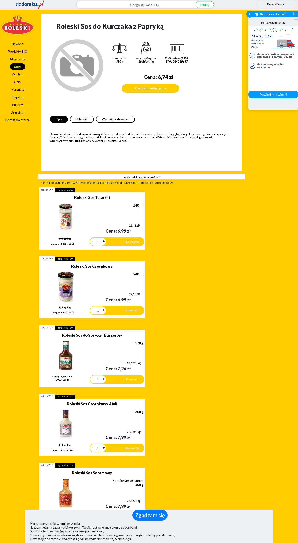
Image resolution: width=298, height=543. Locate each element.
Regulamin (161, 490)
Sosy (17, 67)
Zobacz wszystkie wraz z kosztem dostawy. (258, 461)
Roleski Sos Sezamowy (136, 261)
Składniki (82, 119)
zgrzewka (65, 190)
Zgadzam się (150, 515)
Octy (17, 82)
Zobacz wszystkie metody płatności (113, 461)
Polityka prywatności (168, 496)
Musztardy (17, 59)
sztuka (47, 189)
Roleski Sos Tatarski (69, 197)
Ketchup (17, 74)
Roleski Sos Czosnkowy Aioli (69, 261)
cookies (65, 523)
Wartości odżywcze (115, 119)
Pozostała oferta (17, 120)
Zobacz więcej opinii (42, 465)
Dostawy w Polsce (185, 461)
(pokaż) (98, 509)
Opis (59, 119)
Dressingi (17, 112)
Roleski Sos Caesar (135, 324)
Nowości (17, 44)
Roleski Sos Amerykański (202, 261)
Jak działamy (162, 483)
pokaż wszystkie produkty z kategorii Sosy (141, 383)
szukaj (202, 5)
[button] (13, 440)
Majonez (17, 97)
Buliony (17, 105)
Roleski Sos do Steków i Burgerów (201, 199)
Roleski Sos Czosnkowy (136, 197)
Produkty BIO (17, 51)
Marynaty (18, 89)
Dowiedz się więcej (273, 94)
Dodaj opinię (40, 458)
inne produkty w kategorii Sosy (142, 176)
